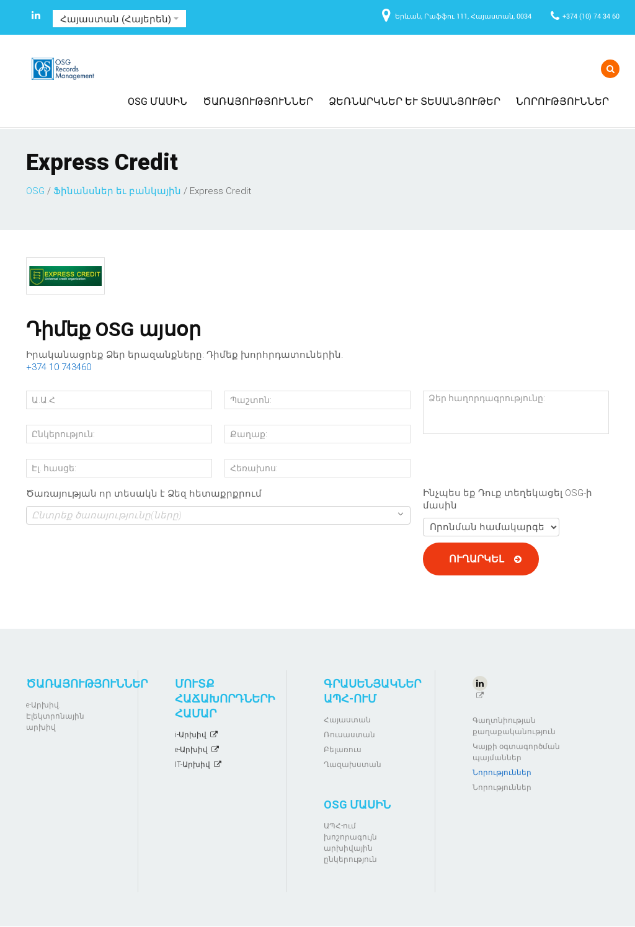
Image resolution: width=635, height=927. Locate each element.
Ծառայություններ (258, 100)
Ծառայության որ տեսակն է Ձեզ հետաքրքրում (144, 493)
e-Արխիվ (191, 749)
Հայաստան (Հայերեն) (119, 18)
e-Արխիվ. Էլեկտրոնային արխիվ (55, 716)
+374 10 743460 (58, 367)
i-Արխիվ (190, 734)
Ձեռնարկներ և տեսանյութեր (414, 100)
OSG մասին (157, 100)
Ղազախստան (352, 764)
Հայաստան (347, 720)
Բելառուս (343, 749)
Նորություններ (562, 100)
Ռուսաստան (349, 734)
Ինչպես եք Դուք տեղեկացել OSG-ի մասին (507, 499)
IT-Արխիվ (192, 764)
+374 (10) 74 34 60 (590, 15)
